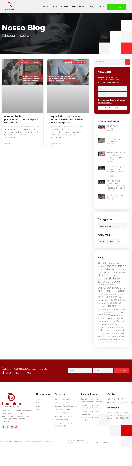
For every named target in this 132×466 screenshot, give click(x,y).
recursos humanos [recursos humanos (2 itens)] (107, 327)
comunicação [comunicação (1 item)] (102, 266)
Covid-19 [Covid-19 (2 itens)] (112, 272)
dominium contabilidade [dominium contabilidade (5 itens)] (109, 276)
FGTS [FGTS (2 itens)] (100, 297)
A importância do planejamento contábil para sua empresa (21, 119)
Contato (101, 6)
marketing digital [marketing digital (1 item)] (103, 309)
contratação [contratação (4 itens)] (106, 269)
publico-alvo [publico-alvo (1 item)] (109, 324)
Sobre (54, 6)
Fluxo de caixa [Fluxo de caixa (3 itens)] (112, 296)
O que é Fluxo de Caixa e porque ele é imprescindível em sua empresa (66, 119)
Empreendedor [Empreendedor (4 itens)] (109, 281)
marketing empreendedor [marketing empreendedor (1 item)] (117, 309)
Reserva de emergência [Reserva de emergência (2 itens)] (113, 330)
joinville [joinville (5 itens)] (114, 306)
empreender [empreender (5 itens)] (114, 291)
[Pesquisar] (127, 62)
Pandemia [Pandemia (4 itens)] (105, 315)
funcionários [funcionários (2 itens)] (104, 300)
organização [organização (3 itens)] (116, 312)
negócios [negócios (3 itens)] (103, 312)
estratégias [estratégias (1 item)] (121, 294)
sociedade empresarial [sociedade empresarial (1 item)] (110, 342)
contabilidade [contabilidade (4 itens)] (116, 266)
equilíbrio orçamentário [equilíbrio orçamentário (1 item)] (105, 294)
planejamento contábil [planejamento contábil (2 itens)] (109, 321)
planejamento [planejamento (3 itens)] (116, 318)
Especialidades (79, 6)
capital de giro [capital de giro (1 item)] (114, 263)
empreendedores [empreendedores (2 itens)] (106, 284)
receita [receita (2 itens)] (116, 324)
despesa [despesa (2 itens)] (121, 272)
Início (45, 6)
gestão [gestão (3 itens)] (115, 299)
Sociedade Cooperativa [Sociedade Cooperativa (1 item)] (111, 336)
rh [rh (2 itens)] (99, 333)
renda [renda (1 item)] (118, 327)
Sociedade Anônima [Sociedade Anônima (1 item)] (106, 333)
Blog (92, 6)
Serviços (64, 6)
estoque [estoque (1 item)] (114, 294)
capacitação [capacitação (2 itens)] (104, 263)
